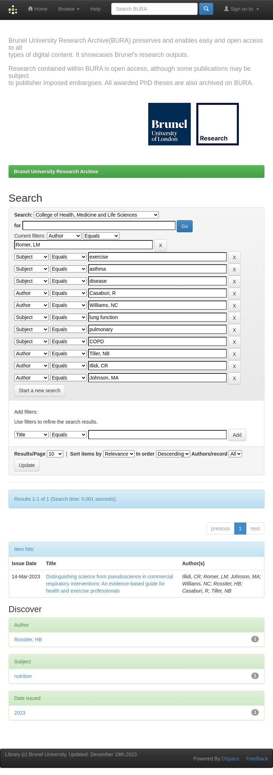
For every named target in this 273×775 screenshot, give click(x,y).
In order (145, 454)
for (17, 225)
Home (37, 9)
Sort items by (86, 454)
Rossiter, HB (28, 639)
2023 (19, 713)
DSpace (230, 758)
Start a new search (39, 390)
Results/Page (30, 454)
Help (95, 9)
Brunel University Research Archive (56, 171)
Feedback (257, 758)
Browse (69, 9)
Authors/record (209, 454)
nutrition (23, 676)
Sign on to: (241, 9)
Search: (23, 215)
